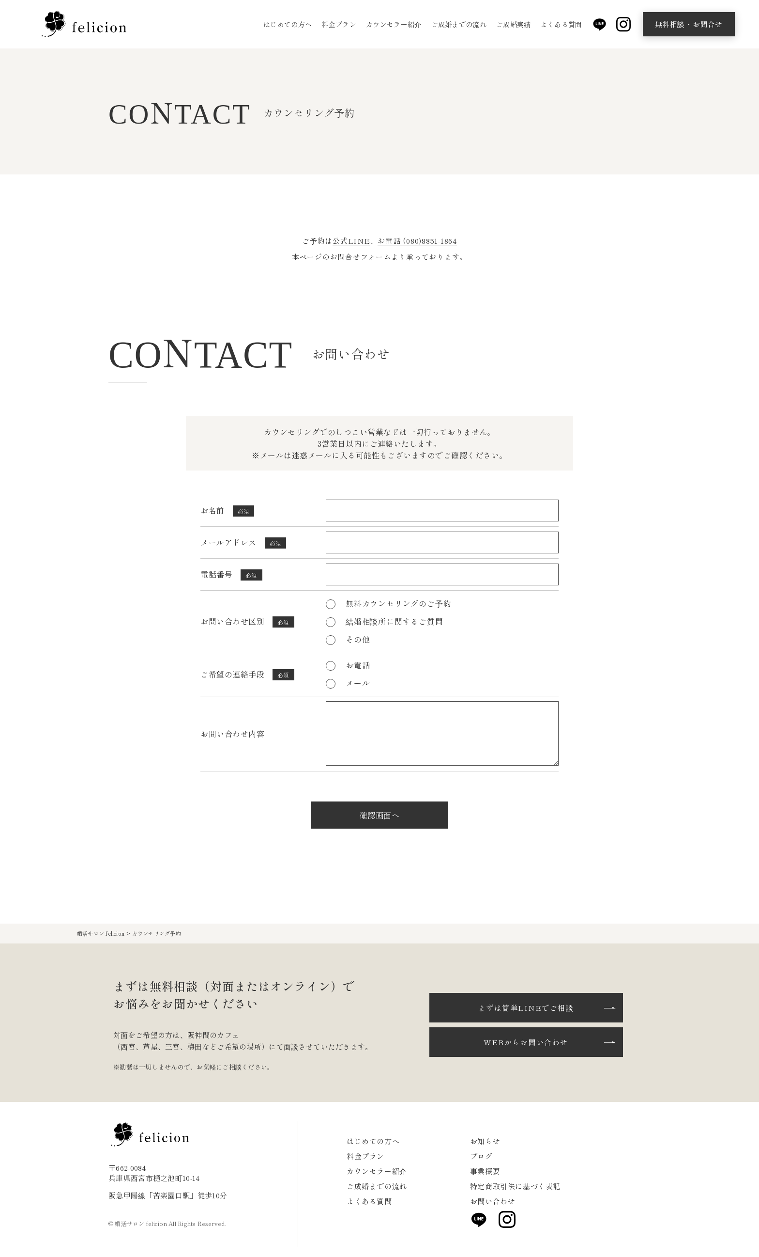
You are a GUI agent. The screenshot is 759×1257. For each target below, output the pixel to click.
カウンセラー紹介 (394, 24)
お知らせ (485, 1141)
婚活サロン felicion (100, 933)
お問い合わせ (493, 1201)
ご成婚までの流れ (459, 24)
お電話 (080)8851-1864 (417, 241)
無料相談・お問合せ (689, 24)
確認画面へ (379, 815)
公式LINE (351, 241)
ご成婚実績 (513, 24)
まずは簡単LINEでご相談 (526, 1008)
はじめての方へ (287, 24)
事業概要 (485, 1171)
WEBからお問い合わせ (526, 1042)
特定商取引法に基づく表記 (515, 1186)
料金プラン (338, 24)
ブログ (481, 1156)
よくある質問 (561, 24)
